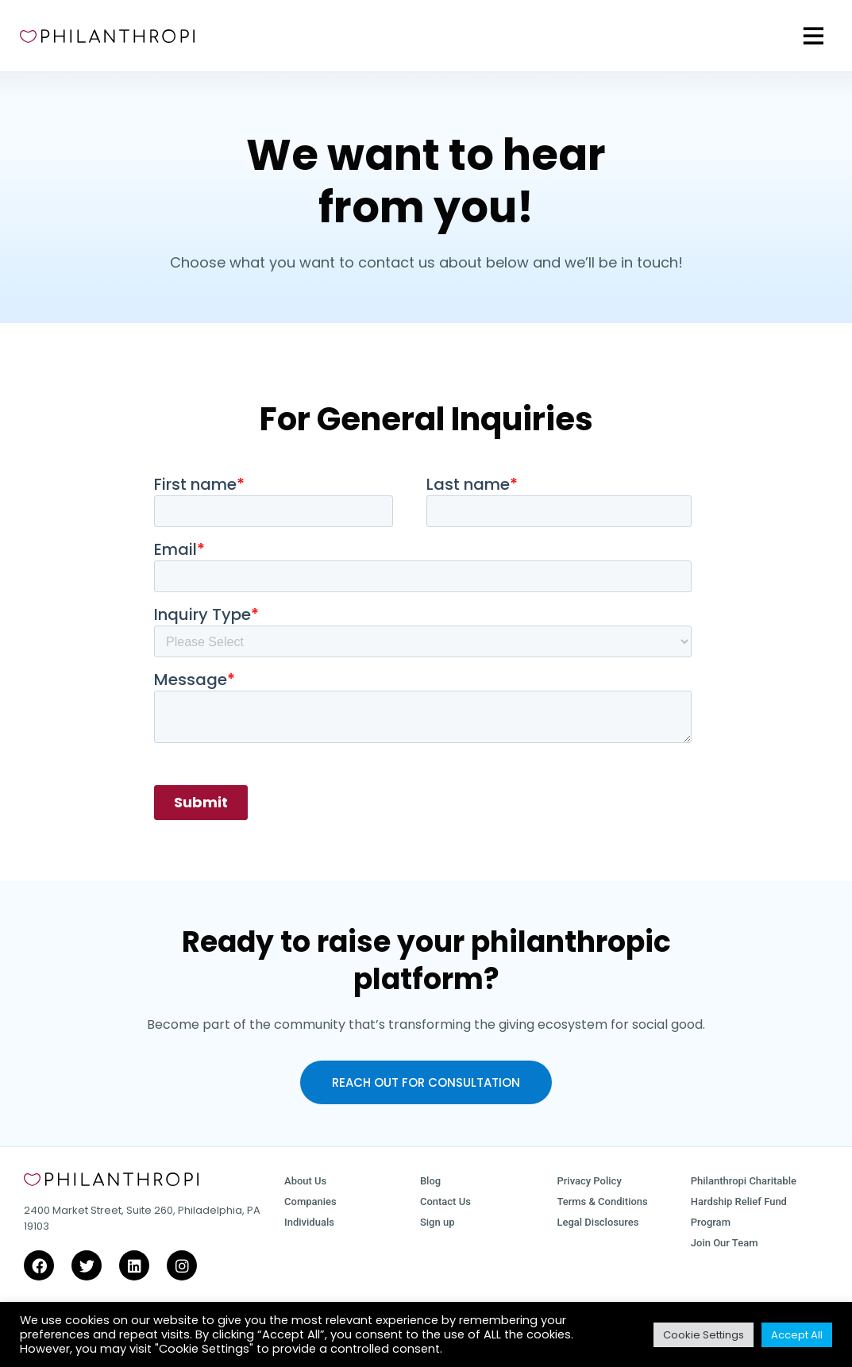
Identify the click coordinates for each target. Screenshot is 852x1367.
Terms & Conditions (602, 1201)
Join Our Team (724, 1243)
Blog (430, 1181)
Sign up (437, 1222)
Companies (310, 1201)
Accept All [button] (797, 1334)
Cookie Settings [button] (703, 1334)
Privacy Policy (589, 1181)
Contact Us (445, 1201)
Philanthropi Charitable (743, 1181)
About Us (305, 1181)
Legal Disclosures (597, 1222)
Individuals (309, 1222)
